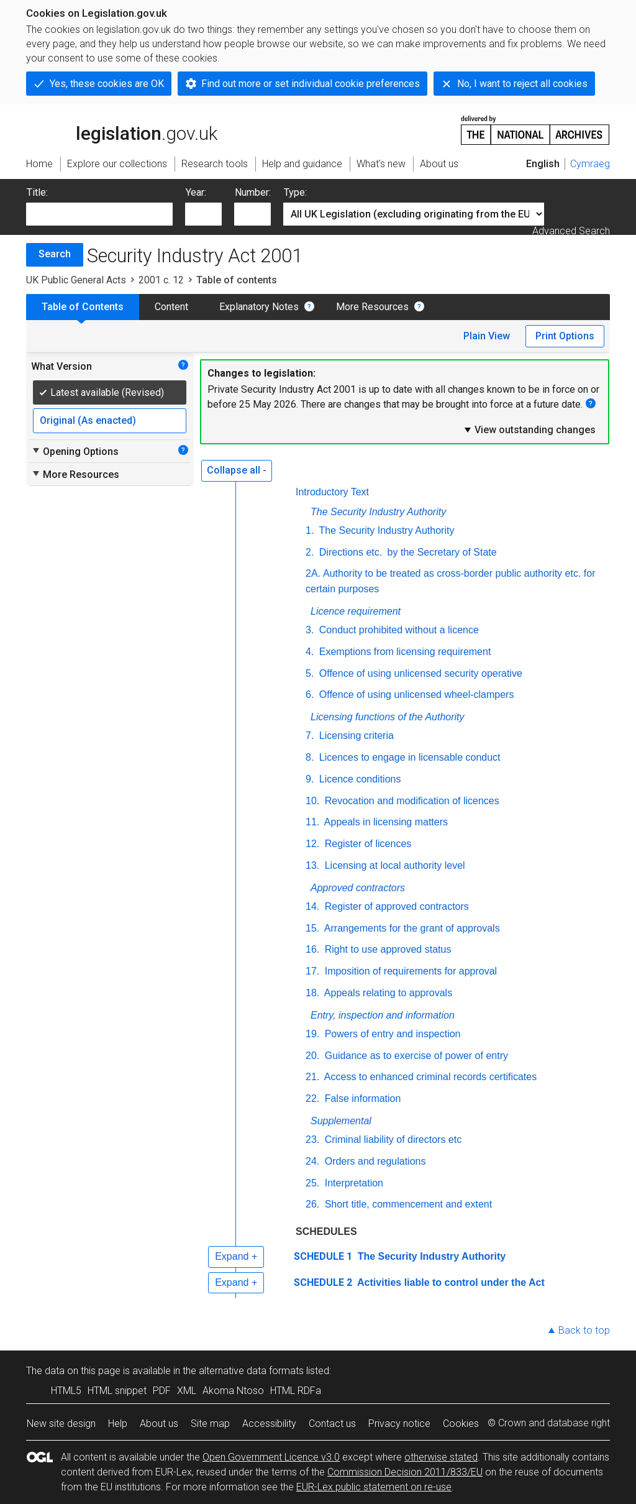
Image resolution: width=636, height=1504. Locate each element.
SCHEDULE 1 (323, 1256)
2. (310, 552)
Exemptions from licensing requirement (403, 651)
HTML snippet (117, 1390)
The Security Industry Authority (378, 512)
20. (312, 1055)
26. (312, 1204)
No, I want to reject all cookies (522, 83)
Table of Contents (83, 307)
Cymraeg (590, 164)
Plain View (486, 336)
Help (117, 1423)
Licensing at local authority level (393, 865)
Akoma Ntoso (233, 1390)
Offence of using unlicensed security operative (419, 673)
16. (312, 949)
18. (312, 993)
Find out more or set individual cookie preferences (310, 83)
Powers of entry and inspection (391, 1034)
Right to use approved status (386, 949)
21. (312, 1076)
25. (312, 1183)
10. (312, 801)
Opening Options (75, 451)
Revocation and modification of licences (410, 801)
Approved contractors (358, 888)
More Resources (372, 307)
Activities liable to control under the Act (450, 1282)
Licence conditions (358, 779)
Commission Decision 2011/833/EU (405, 1472)
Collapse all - (236, 470)
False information (361, 1098)
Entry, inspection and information (383, 1015)
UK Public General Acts (76, 280)
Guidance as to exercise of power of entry (415, 1055)
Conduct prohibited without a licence (397, 630)
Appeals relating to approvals (387, 993)
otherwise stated (441, 1457)
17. (312, 971)
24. (312, 1161)
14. (312, 906)
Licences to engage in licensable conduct (408, 757)
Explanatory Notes (259, 307)
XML (186, 1390)
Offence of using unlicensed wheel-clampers (415, 694)
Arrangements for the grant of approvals (410, 928)
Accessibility (269, 1423)
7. (310, 735)
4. (310, 651)
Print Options (564, 336)
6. (310, 694)
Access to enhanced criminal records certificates (429, 1076)
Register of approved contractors (395, 906)
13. (312, 865)
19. (312, 1034)
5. (310, 673)
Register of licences (366, 843)
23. (312, 1139)
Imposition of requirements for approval (409, 971)
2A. (313, 573)
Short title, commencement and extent (407, 1204)
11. (312, 822)
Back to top (584, 1330)
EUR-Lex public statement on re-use (374, 1487)
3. (310, 630)
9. (310, 779)
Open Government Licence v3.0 (271, 1457)
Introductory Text (332, 492)
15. (312, 928)
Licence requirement (356, 611)
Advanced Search (571, 231)
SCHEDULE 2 (323, 1282)
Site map (210, 1423)
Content (171, 307)
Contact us (332, 1423)
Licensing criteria (355, 735)
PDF (162, 1390)
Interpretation (352, 1183)
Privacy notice (399, 1423)
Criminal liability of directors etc (391, 1139)
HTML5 (66, 1390)
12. (312, 843)
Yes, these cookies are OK (107, 83)
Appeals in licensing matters (385, 822)
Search (55, 254)
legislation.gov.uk (121, 129)
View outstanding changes (529, 429)
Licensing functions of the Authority (388, 717)
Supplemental (341, 1121)
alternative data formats (251, 1371)
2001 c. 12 (161, 280)
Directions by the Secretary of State (406, 552)
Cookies (461, 1423)
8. (310, 757)
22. (312, 1098)
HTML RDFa (295, 1390)
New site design (61, 1423)
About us (159, 1423)
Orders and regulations (373, 1161)
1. (310, 530)
